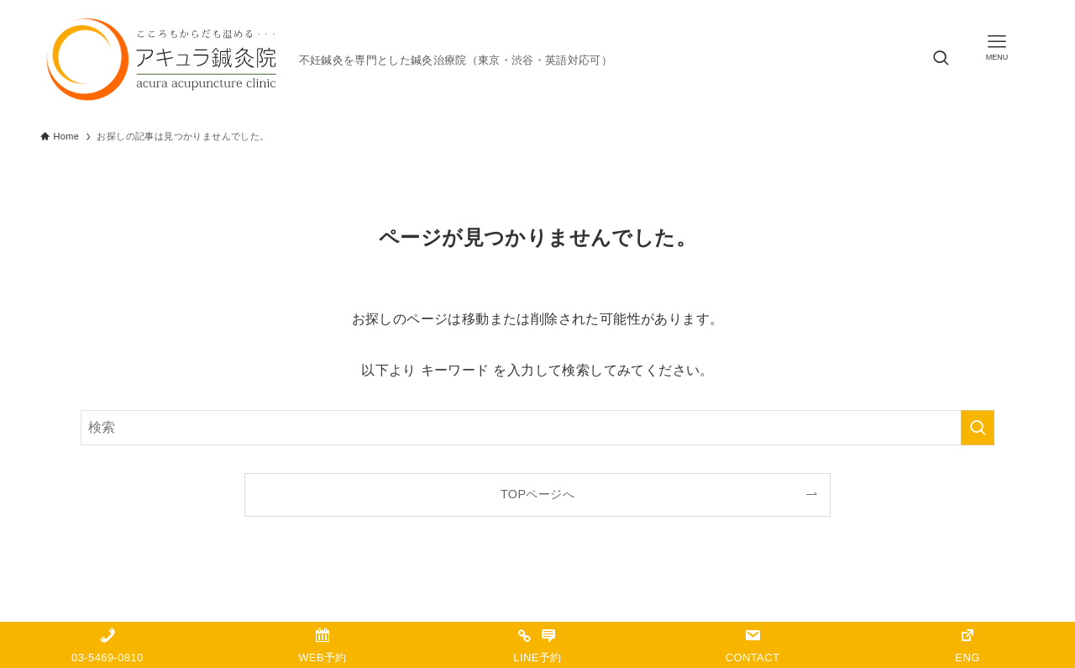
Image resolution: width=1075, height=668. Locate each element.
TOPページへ (537, 494)
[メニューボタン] (997, 47)
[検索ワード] (537, 427)
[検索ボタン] (940, 59)
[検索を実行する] (977, 427)
